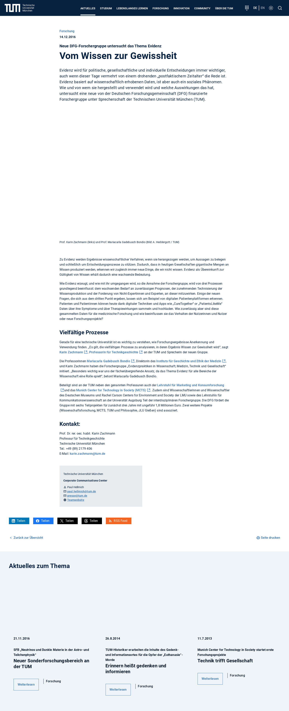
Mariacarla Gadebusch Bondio (108, 361)
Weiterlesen (26, 684)
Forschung (161, 8)
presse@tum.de (77, 495)
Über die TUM (224, 8)
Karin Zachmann (71, 352)
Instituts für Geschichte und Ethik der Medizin (188, 361)
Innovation (181, 8)
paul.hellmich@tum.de (81, 491)
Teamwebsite (75, 499)
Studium (106, 8)
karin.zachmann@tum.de (87, 454)
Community (202, 8)
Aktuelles (87, 8)
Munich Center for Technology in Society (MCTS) (111, 390)
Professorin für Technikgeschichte (113, 352)
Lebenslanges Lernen (132, 8)
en (263, 8)
